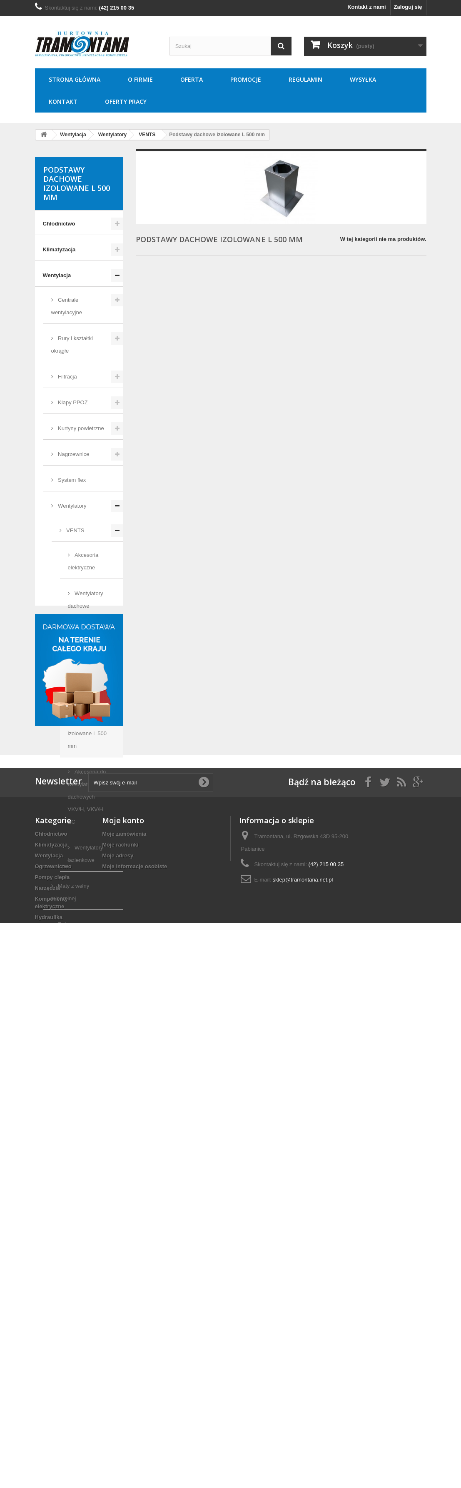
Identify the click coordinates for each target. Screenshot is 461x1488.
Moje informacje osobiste (134, 1377)
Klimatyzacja (59, 249)
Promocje (245, 79)
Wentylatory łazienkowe (85, 853)
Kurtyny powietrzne (80, 428)
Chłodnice (69, 950)
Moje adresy (117, 1366)
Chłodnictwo (59, 223)
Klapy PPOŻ (72, 402)
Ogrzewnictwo (61, 976)
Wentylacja (57, 275)
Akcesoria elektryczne (83, 561)
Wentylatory (72, 506)
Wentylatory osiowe (85, 676)
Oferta (191, 79)
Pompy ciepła (60, 1002)
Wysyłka (363, 79)
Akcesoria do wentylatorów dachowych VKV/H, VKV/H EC (87, 797)
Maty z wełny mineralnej (70, 892)
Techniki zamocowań (70, 1105)
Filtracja (67, 376)
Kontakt (63, 101)
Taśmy (65, 924)
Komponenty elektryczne (75, 1053)
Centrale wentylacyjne (66, 306)
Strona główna (74, 79)
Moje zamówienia (124, 1345)
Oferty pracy (126, 101)
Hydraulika (56, 1079)
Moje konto (123, 1331)
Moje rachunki (120, 1356)
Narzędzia (55, 1028)
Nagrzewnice (73, 454)
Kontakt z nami (366, 7)
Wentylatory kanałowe (85, 638)
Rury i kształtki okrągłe (72, 344)
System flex (71, 480)
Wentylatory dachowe (85, 599)
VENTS (75, 530)
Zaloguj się (408, 7)
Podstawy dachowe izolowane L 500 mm (87, 727)
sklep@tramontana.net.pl (303, 1391)
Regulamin (305, 79)
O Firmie (140, 79)
